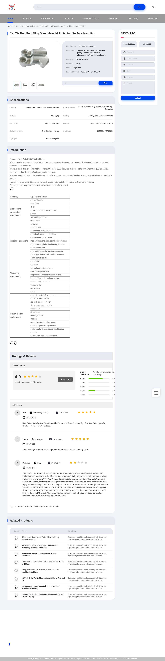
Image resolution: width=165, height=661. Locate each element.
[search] (139, 7)
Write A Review (65, 379)
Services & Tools (91, 18)
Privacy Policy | (33, 659)
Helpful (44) (30, 444)
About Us (68, 18)
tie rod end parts (39, 506)
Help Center (147, 648)
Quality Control (148, 638)
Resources (113, 18)
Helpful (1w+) (31, 468)
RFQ (104, 83)
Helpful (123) (31, 418)
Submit (138, 98)
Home (10, 18)
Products (27, 18)
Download (153, 18)
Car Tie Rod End (30, 26)
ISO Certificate (148, 633)
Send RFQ (133, 18)
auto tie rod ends (52, 506)
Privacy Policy (148, 643)
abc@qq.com (16, 633)
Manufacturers (48, 18)
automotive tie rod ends (23, 506)
